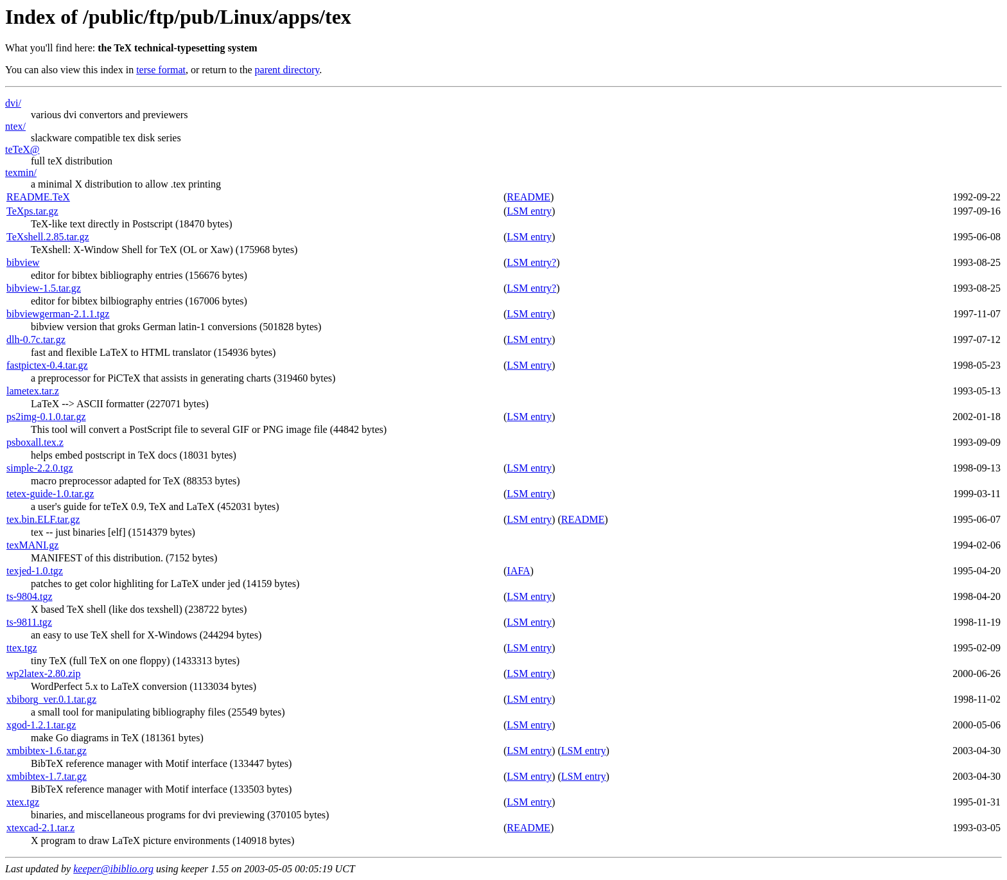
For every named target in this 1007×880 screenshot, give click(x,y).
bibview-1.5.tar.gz (43, 288)
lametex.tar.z (32, 390)
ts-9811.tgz (29, 622)
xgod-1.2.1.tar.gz (41, 724)
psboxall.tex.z (35, 442)
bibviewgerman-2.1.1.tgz (57, 313)
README (528, 196)
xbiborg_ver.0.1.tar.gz (51, 699)
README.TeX (38, 196)
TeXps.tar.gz (32, 211)
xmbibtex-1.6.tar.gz (46, 750)
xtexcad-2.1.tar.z (40, 827)
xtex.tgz (22, 801)
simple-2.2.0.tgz (39, 467)
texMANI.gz (32, 545)
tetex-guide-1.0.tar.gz (50, 493)
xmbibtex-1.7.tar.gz (46, 776)
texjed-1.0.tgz (34, 570)
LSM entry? (531, 262)
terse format (161, 69)
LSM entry (529, 211)
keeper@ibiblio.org (113, 868)
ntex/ (15, 126)
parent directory (287, 69)
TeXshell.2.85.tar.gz (47, 236)
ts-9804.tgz (29, 596)
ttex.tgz (21, 647)
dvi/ (13, 103)
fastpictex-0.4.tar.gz (47, 365)
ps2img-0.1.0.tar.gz (46, 416)
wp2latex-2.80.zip (43, 673)
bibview (23, 262)
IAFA (518, 570)
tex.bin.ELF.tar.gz (43, 519)
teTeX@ (22, 149)
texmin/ (21, 172)
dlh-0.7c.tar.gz (36, 339)
